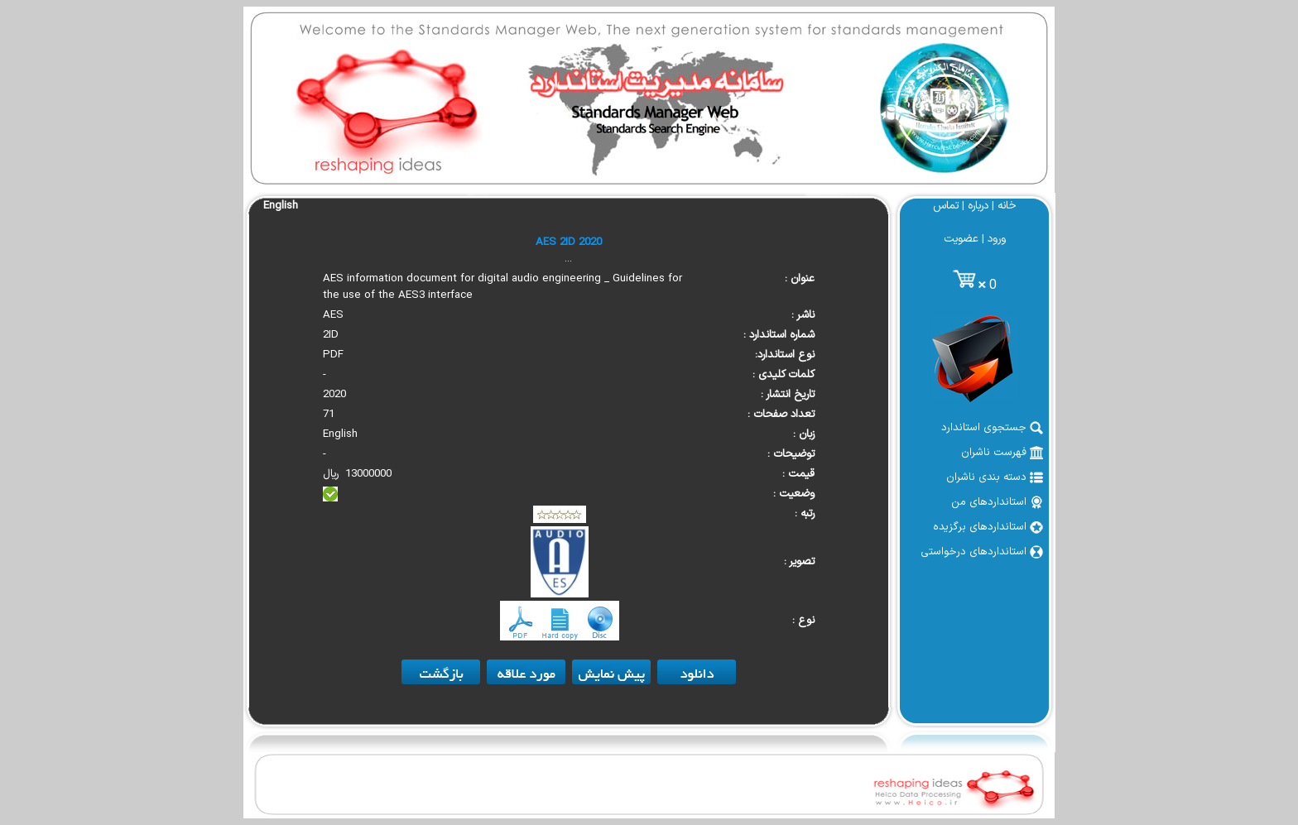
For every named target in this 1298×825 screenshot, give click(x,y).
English (280, 206)
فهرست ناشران (1002, 452)
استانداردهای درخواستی (982, 552)
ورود (997, 239)
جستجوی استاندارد (992, 428)
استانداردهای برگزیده (988, 527)
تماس (946, 206)
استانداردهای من (997, 502)
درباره (978, 206)
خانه (1007, 206)
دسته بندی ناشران (994, 477)
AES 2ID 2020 (569, 242)
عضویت (961, 239)
